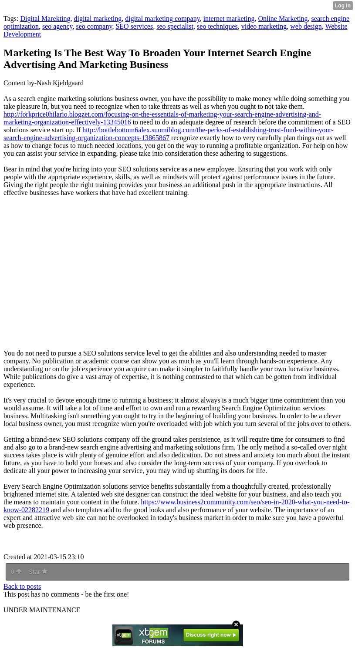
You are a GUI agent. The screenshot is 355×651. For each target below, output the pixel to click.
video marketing (264, 26)
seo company (94, 26)
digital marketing (98, 18)
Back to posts (22, 586)
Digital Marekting (45, 18)
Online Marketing (283, 18)
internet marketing (229, 18)
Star (37, 571)
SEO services (134, 26)
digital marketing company (162, 18)
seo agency (57, 26)
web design (305, 26)
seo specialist (174, 26)
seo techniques (217, 26)
